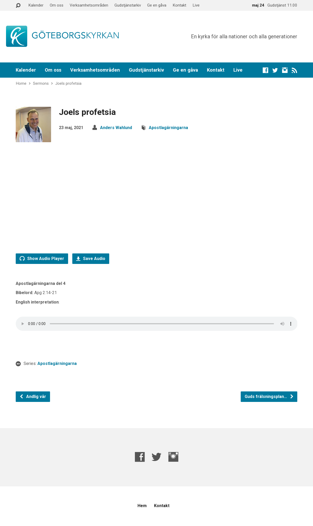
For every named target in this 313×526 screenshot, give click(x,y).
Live (196, 5)
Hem (142, 505)
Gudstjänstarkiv (127, 5)
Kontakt (179, 5)
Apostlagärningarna (168, 127)
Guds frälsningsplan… (269, 396)
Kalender (35, 5)
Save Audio (90, 258)
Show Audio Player (42, 258)
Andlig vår (32, 396)
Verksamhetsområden (89, 5)
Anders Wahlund (116, 127)
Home (21, 83)
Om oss (56, 5)
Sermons (41, 83)
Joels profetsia (68, 83)
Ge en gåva (156, 5)
